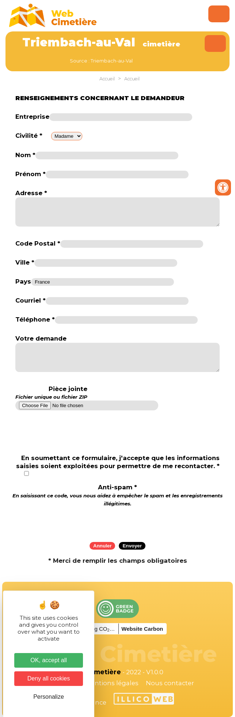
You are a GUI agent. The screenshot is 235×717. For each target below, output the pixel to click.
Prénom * (30, 174)
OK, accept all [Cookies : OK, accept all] (48, 660)
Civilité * (28, 135)
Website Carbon (142, 629)
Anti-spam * (117, 495)
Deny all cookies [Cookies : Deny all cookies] (48, 678)
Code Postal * (37, 243)
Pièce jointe (51, 393)
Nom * (25, 155)
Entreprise (32, 116)
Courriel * (30, 300)
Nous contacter (170, 683)
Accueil (107, 78)
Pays (23, 281)
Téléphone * (35, 319)
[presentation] (117, 522)
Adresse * (31, 193)
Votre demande (41, 338)
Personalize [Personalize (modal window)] (48, 697)
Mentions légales (112, 683)
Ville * (24, 262)
